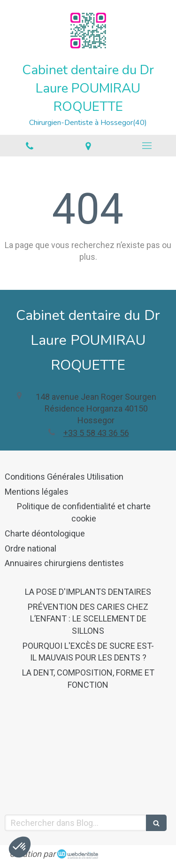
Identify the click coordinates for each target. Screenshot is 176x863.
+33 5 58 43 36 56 (96, 433)
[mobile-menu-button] (146, 145)
